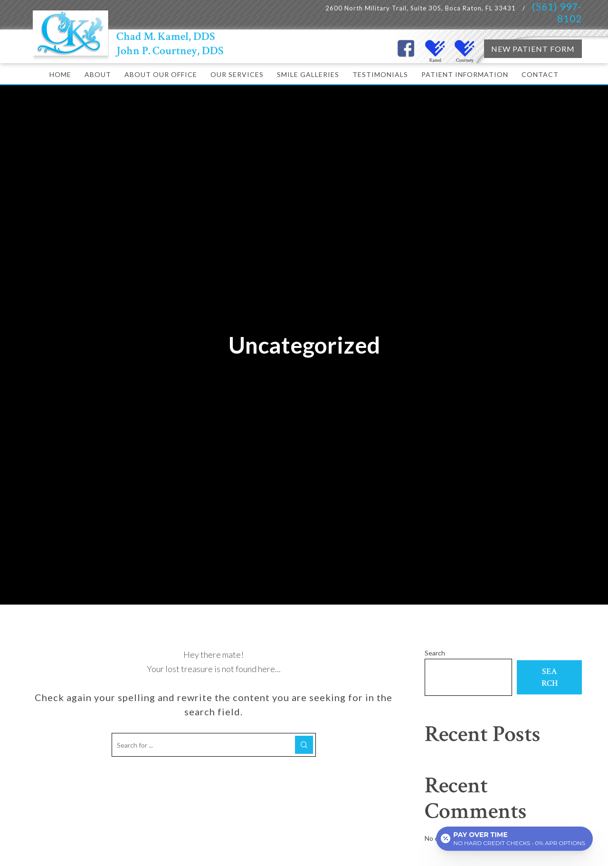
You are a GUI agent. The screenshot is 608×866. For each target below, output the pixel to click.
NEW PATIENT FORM (533, 48)
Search (435, 653)
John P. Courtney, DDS (170, 50)
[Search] (304, 745)
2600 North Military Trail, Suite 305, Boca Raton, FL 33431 (421, 8)
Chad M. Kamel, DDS (165, 36)
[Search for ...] (214, 745)
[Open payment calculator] (514, 838)
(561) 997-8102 (557, 12)
